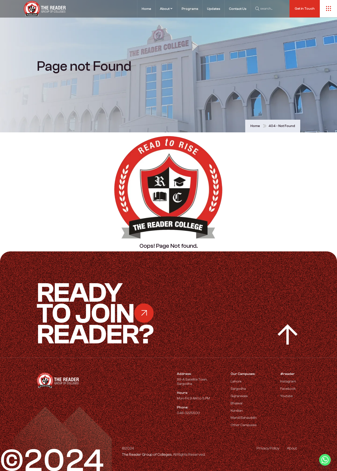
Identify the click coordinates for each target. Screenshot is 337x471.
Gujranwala (239, 396)
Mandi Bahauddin (244, 418)
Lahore (236, 381)
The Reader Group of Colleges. (147, 454)
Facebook (286, 389)
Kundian (237, 411)
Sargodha (238, 389)
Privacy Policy (268, 448)
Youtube (284, 396)
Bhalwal (236, 403)
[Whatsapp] (325, 460)
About (292, 448)
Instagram (286, 381)
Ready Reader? (117, 313)
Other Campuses (244, 425)
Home (255, 126)
